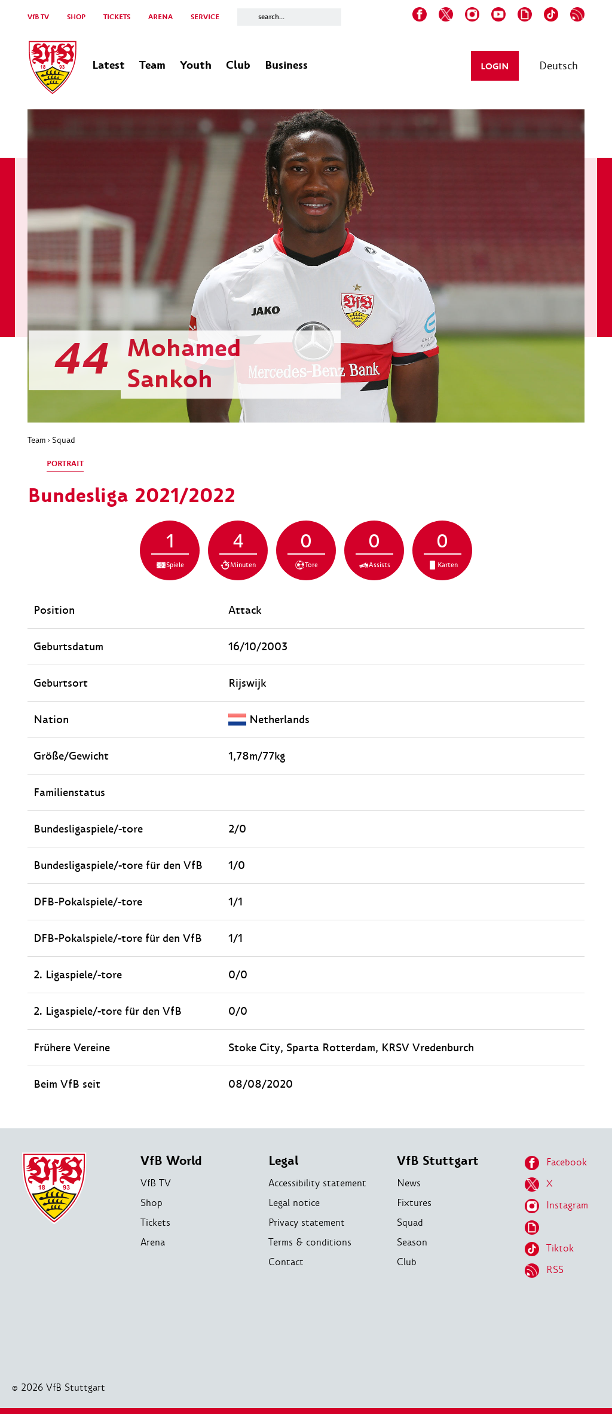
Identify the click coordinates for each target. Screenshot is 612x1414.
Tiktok (549, 1249)
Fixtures (414, 1202)
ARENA (160, 17)
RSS (544, 1270)
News (409, 1183)
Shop (151, 1202)
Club (407, 1262)
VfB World (171, 1161)
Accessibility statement (317, 1183)
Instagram (556, 1206)
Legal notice (294, 1202)
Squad (63, 439)
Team (36, 439)
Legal (283, 1161)
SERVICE (205, 17)
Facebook (556, 1163)
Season (412, 1242)
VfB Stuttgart (438, 1161)
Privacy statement (306, 1222)
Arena (152, 1242)
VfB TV (38, 17)
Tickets (155, 1222)
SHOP (76, 17)
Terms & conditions (309, 1242)
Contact (286, 1262)
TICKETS (116, 17)
